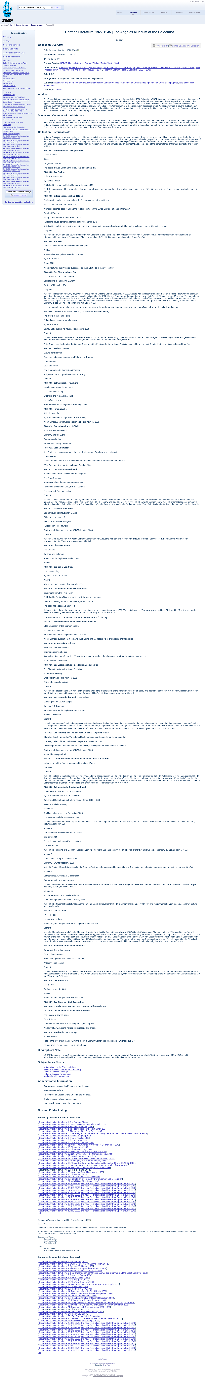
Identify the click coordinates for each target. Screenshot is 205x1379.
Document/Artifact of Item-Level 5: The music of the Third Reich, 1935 (70, 1131)
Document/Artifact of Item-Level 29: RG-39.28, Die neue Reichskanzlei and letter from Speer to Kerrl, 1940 (86, 1186)
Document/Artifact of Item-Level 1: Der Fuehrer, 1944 (62, 1122)
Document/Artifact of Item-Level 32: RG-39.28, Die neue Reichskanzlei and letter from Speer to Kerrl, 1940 (86, 1192)
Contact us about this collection (19, 202)
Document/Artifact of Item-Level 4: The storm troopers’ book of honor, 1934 (72, 1129)
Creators (179, 12)
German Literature (22, 25)
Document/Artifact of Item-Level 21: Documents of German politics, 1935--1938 (74, 1167)
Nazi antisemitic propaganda (56, 1076)
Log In (192, 1)
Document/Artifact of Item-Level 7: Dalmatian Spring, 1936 (64, 1136)
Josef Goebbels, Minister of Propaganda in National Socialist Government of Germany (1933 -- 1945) (149, 67)
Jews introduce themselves (12, 102)
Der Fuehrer (7, 60)
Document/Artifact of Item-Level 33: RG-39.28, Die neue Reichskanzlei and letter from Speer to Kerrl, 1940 (86, 1195)
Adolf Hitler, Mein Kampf (11, 134)
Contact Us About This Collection (185, 46)
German (59, 89)
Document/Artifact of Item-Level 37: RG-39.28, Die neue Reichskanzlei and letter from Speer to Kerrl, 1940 (86, 1204)
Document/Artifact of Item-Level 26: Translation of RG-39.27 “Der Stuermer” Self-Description (80, 1179)
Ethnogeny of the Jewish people (14, 107)
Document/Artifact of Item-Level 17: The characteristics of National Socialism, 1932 (76, 1158)
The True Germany (9, 86)
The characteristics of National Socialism (17, 104)
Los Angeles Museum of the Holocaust (102, 1363)
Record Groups (195, 12)
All (39, 1213)
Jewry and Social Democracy (13, 122)
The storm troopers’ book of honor (14, 68)
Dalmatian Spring (9, 78)
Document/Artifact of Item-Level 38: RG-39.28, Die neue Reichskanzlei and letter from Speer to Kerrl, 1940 (86, 1206)
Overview (7, 37)
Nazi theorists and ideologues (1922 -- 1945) (82, 70)
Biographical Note (10, 49)
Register (104, 1359)
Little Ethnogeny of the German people (16, 99)
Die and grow (7, 83)
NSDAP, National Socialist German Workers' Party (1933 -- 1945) (89, 63)
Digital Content (148, 12)
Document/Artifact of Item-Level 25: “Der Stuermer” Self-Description (69, 1177)
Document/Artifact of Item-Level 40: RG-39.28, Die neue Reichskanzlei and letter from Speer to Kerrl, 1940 (86, 1211)
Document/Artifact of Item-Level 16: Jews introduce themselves (67, 1156)
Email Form (106, 1365)
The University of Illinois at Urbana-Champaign (108, 1376)
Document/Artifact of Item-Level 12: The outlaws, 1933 (63, 1147)
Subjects (164, 12)
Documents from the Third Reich (14, 97)
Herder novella (8, 81)
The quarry (7, 125)
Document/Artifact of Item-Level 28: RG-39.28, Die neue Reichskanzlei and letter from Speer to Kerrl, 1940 (86, 1183)
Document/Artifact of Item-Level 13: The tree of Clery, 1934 (65, 1149)
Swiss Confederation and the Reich (15, 63)
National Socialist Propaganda (164, 83)
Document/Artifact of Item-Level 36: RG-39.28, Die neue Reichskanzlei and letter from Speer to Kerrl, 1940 (86, 1202)
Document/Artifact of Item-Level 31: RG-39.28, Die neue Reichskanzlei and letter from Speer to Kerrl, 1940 (86, 1190)
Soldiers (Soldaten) (9, 65)
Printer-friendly (162, 46)
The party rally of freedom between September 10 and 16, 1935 (15, 110)
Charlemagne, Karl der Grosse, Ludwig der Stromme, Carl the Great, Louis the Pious (16, 74)
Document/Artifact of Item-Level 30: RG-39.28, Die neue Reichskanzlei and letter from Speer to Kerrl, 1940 (86, 1188)
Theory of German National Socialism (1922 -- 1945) (127, 70)
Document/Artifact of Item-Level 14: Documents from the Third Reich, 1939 (72, 1151)
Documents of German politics (13, 117)
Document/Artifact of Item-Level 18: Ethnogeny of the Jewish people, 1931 (72, 1161)
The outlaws (7, 92)
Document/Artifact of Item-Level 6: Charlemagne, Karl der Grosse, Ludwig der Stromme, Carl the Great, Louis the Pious (92, 1133)
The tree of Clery (9, 95)
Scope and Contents (11, 45)
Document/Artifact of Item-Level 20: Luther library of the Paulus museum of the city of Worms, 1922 (83, 1165)
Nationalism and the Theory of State (69, 83)
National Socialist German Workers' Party (106, 83)
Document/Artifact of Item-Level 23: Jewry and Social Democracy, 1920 (70, 1172)
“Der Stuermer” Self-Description (13, 127)
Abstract (6, 41)
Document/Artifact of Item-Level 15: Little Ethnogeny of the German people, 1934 (75, 1154)
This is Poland (8, 120)
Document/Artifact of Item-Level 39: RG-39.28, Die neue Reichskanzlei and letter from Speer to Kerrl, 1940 (86, 1208)
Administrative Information (14, 53)
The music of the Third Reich (13, 70)
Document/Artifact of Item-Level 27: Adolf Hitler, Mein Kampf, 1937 (68, 1181)
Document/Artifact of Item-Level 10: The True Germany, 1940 (66, 1142)
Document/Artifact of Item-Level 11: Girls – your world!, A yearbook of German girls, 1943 (78, 1145)
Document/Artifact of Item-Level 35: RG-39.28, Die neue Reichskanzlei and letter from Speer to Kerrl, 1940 (86, 1199)
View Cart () (199, 1)
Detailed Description (11, 57)
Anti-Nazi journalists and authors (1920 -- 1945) (80, 67)
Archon (10, 25)
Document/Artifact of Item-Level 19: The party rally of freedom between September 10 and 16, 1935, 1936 (86, 1163)
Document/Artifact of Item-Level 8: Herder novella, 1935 (63, 1138)
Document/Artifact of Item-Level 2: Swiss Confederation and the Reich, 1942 (73, 1124)
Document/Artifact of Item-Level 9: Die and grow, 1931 (63, 1140)
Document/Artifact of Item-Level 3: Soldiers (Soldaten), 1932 (65, 1126)
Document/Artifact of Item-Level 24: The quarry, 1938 (62, 1174)
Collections (133, 12)
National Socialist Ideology (138, 83)
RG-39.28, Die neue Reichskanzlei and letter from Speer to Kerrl (16, 137)
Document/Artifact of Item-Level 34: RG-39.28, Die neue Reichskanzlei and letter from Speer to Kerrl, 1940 (86, 1197)
